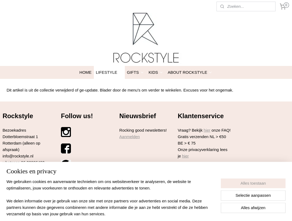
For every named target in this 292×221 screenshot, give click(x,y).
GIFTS (135, 72)
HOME (86, 72)
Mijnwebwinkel (195, 204)
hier (207, 130)
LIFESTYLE (109, 72)
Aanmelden (129, 136)
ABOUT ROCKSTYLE (190, 72)
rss (136, 204)
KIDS (156, 72)
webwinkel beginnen (154, 204)
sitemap (127, 204)
